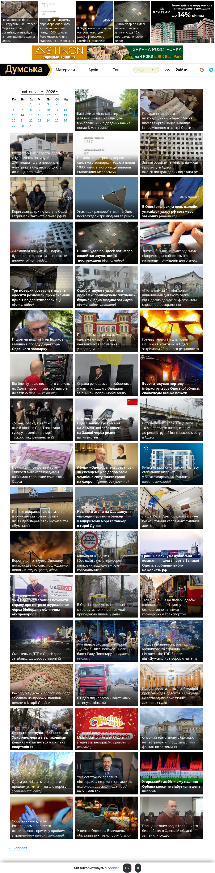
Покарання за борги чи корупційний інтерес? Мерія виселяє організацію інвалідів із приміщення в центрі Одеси (19, 30)
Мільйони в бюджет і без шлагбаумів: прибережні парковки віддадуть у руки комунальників (101, 562)
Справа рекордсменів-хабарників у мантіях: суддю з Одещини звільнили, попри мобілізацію (104, 388)
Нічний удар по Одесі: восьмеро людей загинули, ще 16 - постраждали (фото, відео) (130, 32)
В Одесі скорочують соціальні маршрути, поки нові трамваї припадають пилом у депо (101, 609)
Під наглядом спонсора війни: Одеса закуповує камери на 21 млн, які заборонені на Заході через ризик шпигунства (103, 428)
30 (39, 126)
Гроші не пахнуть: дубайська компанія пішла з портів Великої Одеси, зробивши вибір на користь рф (170, 562)
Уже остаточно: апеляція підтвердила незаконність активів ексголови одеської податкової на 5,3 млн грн (104, 784)
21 (22, 120)
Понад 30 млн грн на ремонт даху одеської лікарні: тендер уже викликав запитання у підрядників (104, 341)
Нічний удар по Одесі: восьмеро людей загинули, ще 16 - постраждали (104, 256)
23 (39, 120)
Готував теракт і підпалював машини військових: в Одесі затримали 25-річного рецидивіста (171, 344)
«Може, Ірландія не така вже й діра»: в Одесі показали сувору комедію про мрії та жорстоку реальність (36, 430)
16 (39, 115)
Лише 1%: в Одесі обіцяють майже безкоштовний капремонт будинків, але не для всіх (171, 521)
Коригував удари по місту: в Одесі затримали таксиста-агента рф (39, 213)
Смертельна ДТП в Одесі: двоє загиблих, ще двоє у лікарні (36, 656)
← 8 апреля (17, 848)
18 (56, 115)
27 (13, 126)
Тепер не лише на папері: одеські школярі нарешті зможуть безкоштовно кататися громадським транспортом (169, 607)
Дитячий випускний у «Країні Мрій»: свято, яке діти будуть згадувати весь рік (100, 739)
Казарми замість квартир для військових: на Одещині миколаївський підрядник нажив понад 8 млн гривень (103, 120)
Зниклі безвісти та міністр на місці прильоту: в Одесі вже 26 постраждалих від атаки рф (170, 167)
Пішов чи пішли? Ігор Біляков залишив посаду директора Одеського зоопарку (37, 344)
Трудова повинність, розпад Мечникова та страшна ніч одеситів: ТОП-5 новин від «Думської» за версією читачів (169, 651)
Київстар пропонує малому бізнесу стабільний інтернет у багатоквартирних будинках (170, 474)
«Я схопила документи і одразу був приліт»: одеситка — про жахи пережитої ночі (39, 256)
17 (48, 115)
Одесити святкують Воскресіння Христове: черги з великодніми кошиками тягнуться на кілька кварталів (40, 739)
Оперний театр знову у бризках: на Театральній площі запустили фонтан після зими (168, 742)
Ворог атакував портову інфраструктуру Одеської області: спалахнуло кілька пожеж (171, 388)
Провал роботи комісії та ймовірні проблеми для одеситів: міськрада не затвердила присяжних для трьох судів (170, 695)
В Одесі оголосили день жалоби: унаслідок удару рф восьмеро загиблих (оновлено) (94, 34)
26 (65, 120)
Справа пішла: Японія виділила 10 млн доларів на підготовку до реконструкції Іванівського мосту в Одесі (171, 430)
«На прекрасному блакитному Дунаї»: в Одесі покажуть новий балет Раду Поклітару (103, 651)
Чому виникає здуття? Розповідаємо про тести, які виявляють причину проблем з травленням (39, 828)
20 (13, 120)
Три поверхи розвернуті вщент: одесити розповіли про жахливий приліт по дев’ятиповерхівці (41, 297)
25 (56, 120)
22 (31, 120)
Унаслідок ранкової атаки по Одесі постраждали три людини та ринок (105, 213)
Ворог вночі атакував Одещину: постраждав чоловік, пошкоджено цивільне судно (40, 565)
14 (22, 115)
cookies (113, 868)
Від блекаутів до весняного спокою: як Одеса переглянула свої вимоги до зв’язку (41, 388)
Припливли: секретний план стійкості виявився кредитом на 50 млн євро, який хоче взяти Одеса (38, 474)
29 (31, 126)
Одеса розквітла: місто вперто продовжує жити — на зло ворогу (39, 786)
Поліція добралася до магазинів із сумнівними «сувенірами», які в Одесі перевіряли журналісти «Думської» (40, 518)
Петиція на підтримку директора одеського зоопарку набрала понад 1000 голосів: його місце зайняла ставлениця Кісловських (56, 30)
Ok (127, 868)
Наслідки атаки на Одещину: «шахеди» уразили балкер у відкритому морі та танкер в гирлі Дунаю (102, 518)
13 (13, 115)
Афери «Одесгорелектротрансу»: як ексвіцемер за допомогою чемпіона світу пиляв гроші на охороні (105, 474)
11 (56, 110)
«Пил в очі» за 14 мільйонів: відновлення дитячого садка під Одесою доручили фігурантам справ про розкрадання (169, 297)
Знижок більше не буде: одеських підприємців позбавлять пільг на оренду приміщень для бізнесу (169, 256)
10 (48, 110)
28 (22, 126)
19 (65, 115)
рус (167, 69)
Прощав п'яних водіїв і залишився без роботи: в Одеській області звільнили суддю (170, 831)
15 (31, 115)
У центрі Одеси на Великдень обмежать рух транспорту (104, 833)
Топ (116, 70)
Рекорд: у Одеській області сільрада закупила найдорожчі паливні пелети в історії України (41, 698)
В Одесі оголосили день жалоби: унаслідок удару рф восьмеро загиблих (170, 211)
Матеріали (65, 70)
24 (48, 120)
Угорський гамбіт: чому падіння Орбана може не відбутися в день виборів (171, 786)
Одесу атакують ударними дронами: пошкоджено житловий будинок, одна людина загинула (106, 297)
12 (65, 110)
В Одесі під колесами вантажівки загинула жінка (104, 700)
